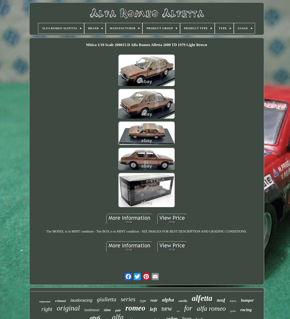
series (128, 299)
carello (182, 301)
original (68, 308)
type (143, 301)
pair (118, 310)
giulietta (106, 299)
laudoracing (81, 300)
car (178, 311)
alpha (168, 300)
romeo (135, 308)
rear (153, 300)
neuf (221, 300)
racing (246, 309)
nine (107, 310)
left (153, 309)
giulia (233, 311)
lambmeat (91, 310)
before (233, 301)
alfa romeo (211, 308)
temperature (45, 301)
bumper (247, 300)
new (166, 308)
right (46, 309)
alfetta (202, 298)
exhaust (60, 301)
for (188, 308)
